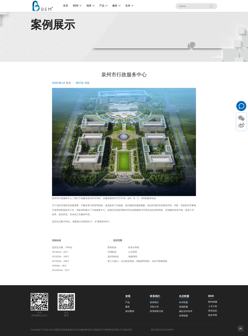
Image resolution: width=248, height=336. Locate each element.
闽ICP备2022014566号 (162, 329)
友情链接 (183, 315)
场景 (88, 5)
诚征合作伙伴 (185, 311)
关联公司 (154, 306)
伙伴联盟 (183, 302)
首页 (65, 5)
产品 (101, 5)
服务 (114, 5)
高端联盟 (183, 306)
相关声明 (212, 315)
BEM (75, 5)
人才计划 (212, 306)
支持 (127, 5)
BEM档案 (212, 302)
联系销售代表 (156, 311)
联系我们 (154, 302)
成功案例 (129, 311)
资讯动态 (212, 310)
